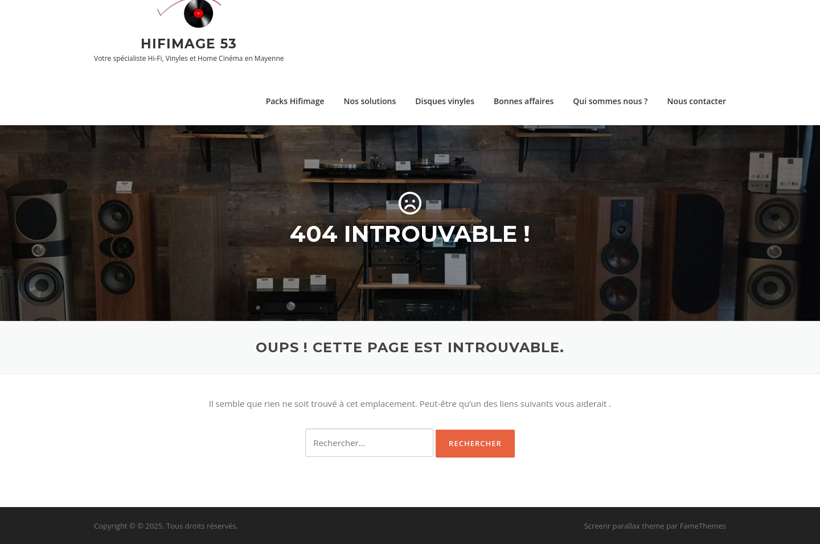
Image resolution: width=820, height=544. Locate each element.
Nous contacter (696, 101)
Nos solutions (370, 101)
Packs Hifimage (295, 101)
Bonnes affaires (524, 101)
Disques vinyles (444, 101)
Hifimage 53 (189, 43)
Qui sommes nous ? (610, 101)
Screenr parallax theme (624, 526)
